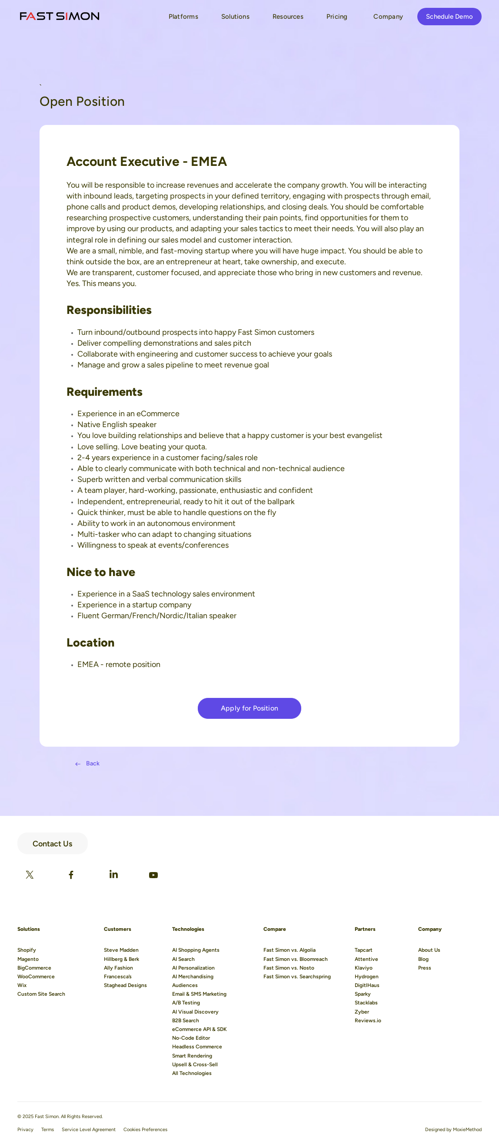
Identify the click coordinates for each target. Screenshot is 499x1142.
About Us (429, 950)
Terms (47, 1129)
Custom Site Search (41, 994)
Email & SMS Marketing (199, 994)
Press (424, 968)
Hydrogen (367, 977)
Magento (28, 959)
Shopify (26, 950)
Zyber (362, 1012)
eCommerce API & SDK (199, 1029)
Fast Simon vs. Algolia (289, 950)
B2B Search (185, 1020)
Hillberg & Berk (121, 959)
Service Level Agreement (89, 1129)
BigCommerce (34, 968)
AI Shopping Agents (196, 950)
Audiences (185, 985)
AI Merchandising (192, 977)
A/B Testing (186, 1003)
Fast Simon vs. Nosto (288, 968)
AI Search (183, 959)
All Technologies (192, 1073)
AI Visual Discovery (195, 1012)
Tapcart (364, 950)
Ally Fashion (118, 968)
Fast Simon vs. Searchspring (297, 977)
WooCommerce (36, 977)
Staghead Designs (125, 985)
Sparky (363, 994)
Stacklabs (366, 1003)
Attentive (366, 959)
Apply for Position (249, 708)
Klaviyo (364, 968)
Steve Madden (121, 950)
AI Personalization (193, 968)
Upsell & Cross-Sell (195, 1064)
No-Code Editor (191, 1038)
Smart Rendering (192, 1056)
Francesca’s (118, 977)
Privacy (25, 1129)
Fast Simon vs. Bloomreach (295, 959)
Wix (22, 985)
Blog (423, 959)
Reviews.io (368, 1020)
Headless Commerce (197, 1047)
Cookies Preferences (145, 1129)
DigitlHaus (367, 985)
